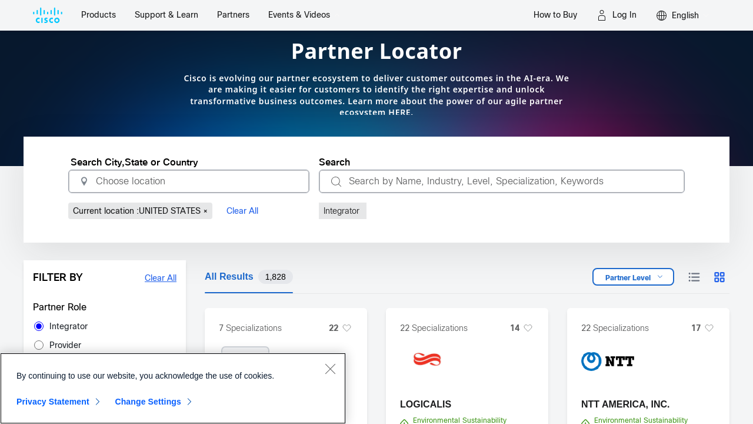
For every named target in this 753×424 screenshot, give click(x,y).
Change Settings (148, 401)
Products (98, 14)
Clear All (242, 211)
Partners (233, 14)
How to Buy (555, 14)
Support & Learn (166, 14)
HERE (399, 112)
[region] (173, 388)
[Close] (330, 369)
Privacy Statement (52, 401)
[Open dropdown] (633, 277)
